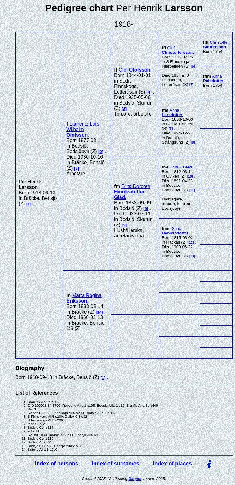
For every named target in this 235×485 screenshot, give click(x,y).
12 (191, 242)
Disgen (135, 478)
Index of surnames (115, 464)
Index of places (172, 464)
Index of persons (56, 464)
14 (99, 312)
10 (190, 176)
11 (192, 190)
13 (192, 256)
